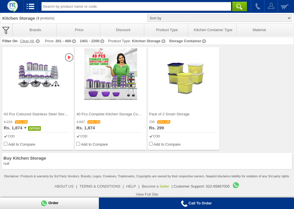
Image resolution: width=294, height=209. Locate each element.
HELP (131, 186)
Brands (35, 30)
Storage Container (188, 41)
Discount (123, 30)
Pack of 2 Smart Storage (169, 114)
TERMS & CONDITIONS (99, 186)
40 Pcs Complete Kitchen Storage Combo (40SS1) (118, 114)
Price (79, 30)
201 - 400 (66, 41)
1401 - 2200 (92, 41)
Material (259, 30)
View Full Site (147, 194)
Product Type (167, 30)
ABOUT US (64, 186)
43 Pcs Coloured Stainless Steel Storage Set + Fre (45, 114)
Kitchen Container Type (213, 30)
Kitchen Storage (149, 41)
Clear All (30, 41)
